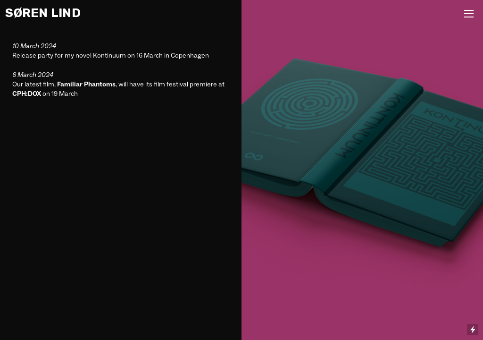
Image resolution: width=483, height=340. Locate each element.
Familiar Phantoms (86, 84)
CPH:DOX (26, 93)
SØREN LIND (43, 13)
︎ (468, 14)
